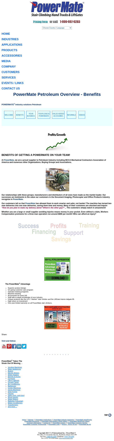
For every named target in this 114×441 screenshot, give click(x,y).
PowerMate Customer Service (77, 423)
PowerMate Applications (43, 420)
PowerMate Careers (59, 423)
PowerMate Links (54, 424)
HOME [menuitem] (6, 33)
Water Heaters (13, 375)
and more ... (12, 407)
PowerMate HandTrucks (84, 420)
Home (24, 420)
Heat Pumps (12, 392)
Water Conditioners (15, 403)
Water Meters (13, 399)
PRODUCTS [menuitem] (9, 50)
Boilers (10, 371)
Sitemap (30, 420)
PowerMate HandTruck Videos (79, 421)
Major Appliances (14, 369)
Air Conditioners (14, 384)
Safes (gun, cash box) (16, 395)
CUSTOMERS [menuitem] (11, 72)
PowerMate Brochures (32, 421)
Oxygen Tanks (13, 382)
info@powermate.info (66, 438)
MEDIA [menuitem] (6, 61)
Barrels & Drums (14, 377)
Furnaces (11, 378)
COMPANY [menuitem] (9, 66)
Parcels (11, 393)
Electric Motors (13, 373)
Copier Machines (14, 388)
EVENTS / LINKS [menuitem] (13, 83)
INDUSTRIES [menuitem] (10, 39)
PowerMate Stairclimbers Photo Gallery (54, 421)
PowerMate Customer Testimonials (34, 424)
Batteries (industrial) (15, 401)
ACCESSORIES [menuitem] (12, 55)
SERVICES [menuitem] (9, 77)
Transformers (13, 405)
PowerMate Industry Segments (64, 420)
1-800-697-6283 (51, 436)
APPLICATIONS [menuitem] (12, 44)
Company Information (34, 423)
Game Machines (14, 390)
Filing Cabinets (13, 380)
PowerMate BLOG (85, 424)
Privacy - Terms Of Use (69, 424)
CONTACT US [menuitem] (11, 88)
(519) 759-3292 (69, 436)
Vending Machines (15, 367)
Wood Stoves (13, 397)
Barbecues (12, 386)
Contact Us (47, 423)
